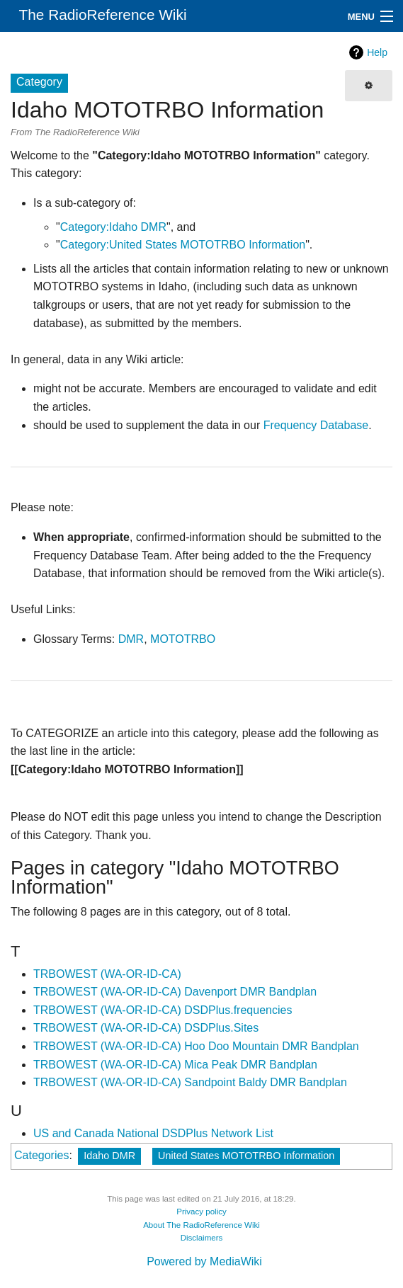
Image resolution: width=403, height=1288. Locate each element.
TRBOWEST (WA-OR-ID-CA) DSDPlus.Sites (146, 1028)
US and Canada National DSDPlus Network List (153, 1133)
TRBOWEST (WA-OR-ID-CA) (107, 974)
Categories (41, 1155)
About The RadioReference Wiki (201, 1225)
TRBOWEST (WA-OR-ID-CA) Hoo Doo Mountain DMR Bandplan (196, 1046)
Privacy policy (201, 1211)
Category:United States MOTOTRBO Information (183, 245)
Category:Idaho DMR (113, 227)
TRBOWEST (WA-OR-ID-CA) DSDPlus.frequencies (162, 1010)
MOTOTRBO (182, 639)
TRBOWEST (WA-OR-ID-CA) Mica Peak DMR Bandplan (175, 1065)
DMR (131, 639)
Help (377, 52)
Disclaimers (202, 1237)
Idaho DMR (109, 1155)
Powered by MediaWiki (204, 1261)
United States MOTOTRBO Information (246, 1155)
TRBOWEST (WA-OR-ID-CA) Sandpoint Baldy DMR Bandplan (190, 1082)
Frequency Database (316, 425)
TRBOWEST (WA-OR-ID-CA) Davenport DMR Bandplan (175, 992)
